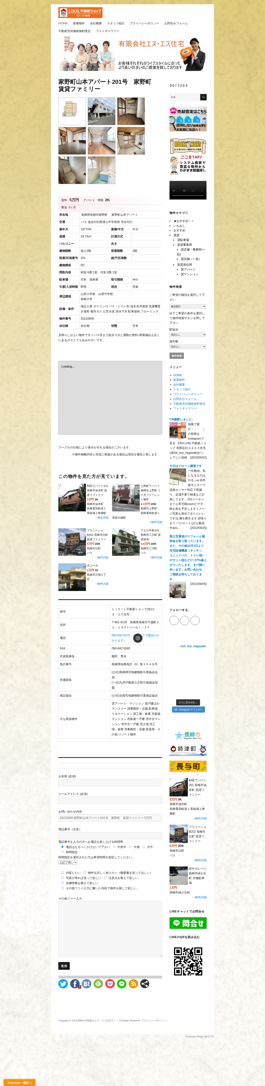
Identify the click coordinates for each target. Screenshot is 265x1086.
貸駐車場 (183, 240)
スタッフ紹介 (116, 23)
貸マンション (190, 274)
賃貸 (176, 235)
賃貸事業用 (184, 244)
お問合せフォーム (176, 23)
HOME (63, 23)
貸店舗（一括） (191, 258)
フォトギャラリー (107, 31)
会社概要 (96, 23)
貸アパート (188, 269)
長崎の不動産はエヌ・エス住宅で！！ (98, 1020)
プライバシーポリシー (144, 23)
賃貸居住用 (184, 264)
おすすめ (179, 230)
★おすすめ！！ (184, 221)
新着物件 (79, 23)
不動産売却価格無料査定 (74, 31)
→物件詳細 (101, 517)
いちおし (179, 225)
